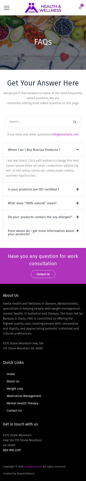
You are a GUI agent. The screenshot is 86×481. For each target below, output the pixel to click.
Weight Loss (15, 388)
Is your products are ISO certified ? (33, 189)
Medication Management (24, 396)
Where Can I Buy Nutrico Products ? (34, 150)
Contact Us (14, 410)
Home (11, 374)
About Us (13, 381)
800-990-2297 (12, 450)
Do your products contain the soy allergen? (40, 217)
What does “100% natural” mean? (32, 203)
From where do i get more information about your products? (41, 232)
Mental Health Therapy (22, 403)
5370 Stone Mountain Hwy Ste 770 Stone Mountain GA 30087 (22, 442)
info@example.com (65, 134)
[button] (43, 150)
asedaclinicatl (33, 466)
